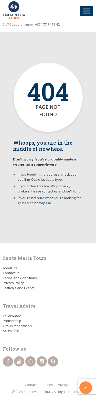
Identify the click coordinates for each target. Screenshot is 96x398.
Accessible (11, 330)
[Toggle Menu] (86, 10)
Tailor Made (12, 316)
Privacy (62, 384)
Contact (31, 384)
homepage (42, 203)
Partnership (12, 320)
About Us (10, 268)
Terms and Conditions (20, 278)
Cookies (46, 384)
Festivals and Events (19, 288)
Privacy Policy (13, 283)
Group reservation (17, 326)
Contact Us (11, 273)
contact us (50, 191)
